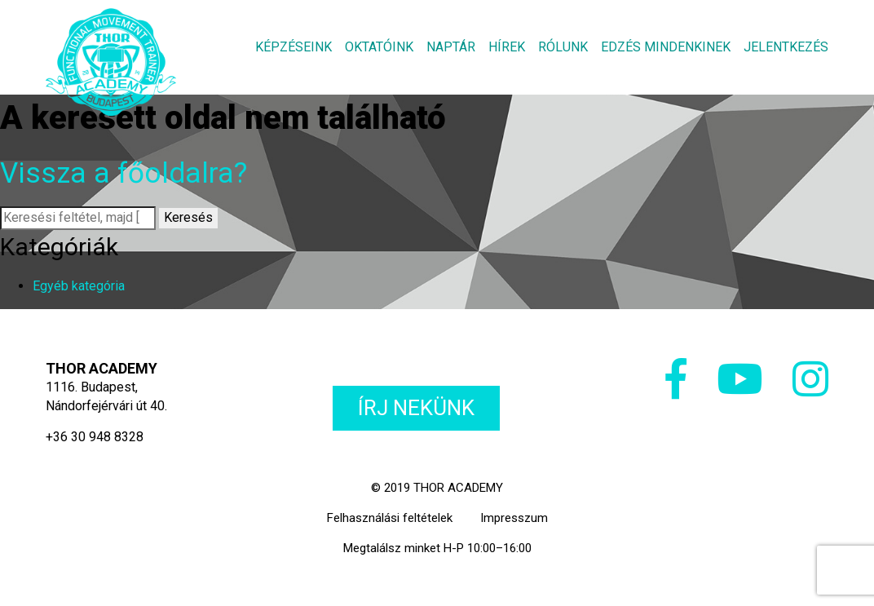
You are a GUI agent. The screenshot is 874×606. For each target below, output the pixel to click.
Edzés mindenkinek (666, 47)
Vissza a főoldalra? (123, 173)
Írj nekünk (416, 408)
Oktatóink (379, 47)
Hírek (506, 47)
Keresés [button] (188, 217)
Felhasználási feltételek (389, 518)
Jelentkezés (786, 47)
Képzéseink (293, 47)
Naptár (450, 47)
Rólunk (563, 47)
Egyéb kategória (79, 286)
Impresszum (514, 518)
